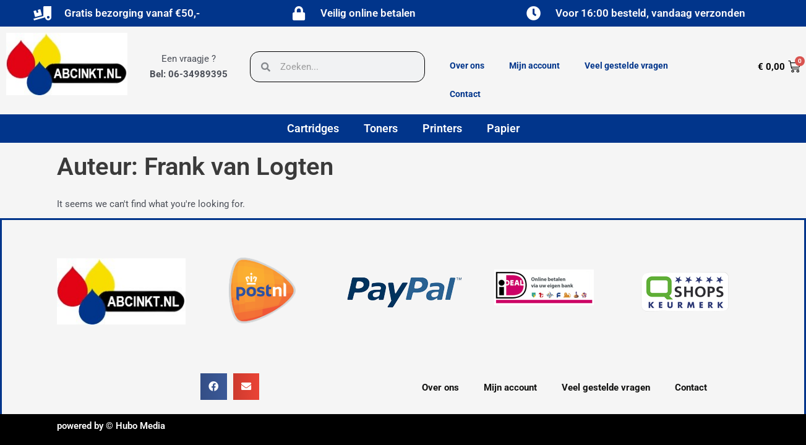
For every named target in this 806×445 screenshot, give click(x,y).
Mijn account (534, 65)
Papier (503, 128)
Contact (465, 94)
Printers (442, 128)
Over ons (467, 65)
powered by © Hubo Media (111, 425)
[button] (213, 386)
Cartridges (313, 128)
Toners (381, 128)
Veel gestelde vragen (626, 65)
